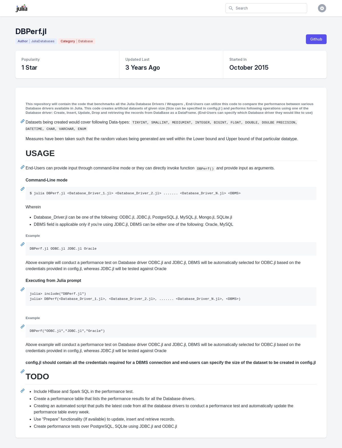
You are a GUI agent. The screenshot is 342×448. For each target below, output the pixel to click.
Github (316, 39)
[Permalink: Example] (23, 244)
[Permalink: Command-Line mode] (23, 189)
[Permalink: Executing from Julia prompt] (23, 289)
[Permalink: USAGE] (23, 167)
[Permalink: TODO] (23, 391)
